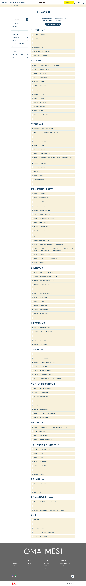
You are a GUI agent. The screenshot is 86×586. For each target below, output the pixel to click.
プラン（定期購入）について (17, 32)
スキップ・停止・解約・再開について (19, 49)
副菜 (28, 567)
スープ (29, 569)
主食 (28, 570)
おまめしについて (5, 2)
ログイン (79, 2)
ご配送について (15, 34)
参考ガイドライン (15, 567)
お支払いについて (15, 37)
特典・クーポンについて (16, 46)
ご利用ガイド (24, 2)
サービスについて (15, 23)
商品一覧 (12, 2)
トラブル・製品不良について (17, 54)
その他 (13, 57)
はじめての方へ (47, 563)
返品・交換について (15, 51)
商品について (14, 26)
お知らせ (13, 565)
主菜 (28, 565)
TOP (11, 5)
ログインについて (15, 40)
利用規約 (61, 567)
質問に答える (69, 2)
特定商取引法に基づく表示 (65, 563)
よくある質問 (17, 2)
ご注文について (15, 29)
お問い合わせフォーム (53, 24)
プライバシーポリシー (64, 565)
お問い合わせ (46, 569)
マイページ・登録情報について (18, 43)
